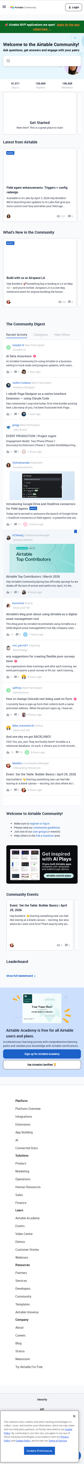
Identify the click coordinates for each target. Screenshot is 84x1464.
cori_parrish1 (20, 645)
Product (20, 1163)
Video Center (24, 1234)
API (42, 1409)
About (19, 1327)
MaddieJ (17, 763)
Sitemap (42, 1419)
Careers (20, 1335)
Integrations (23, 1116)
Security (42, 1399)
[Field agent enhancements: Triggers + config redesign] (40, 185)
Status (20, 1351)
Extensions (22, 1124)
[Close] (74, 1439)
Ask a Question (45, 835)
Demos (20, 1242)
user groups (40, 831)
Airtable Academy (27, 1218)
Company (21, 1320)
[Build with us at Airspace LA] (40, 272)
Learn (19, 1210)
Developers (22, 1288)
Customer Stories (27, 1249)
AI (16, 1140)
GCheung (17, 535)
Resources (22, 1265)
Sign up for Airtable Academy (42, 1054)
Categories (40, 335)
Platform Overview (28, 1109)
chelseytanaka (21, 462)
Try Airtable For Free (28, 1367)
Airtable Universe (26, 1312)
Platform (21, 1101)
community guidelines (46, 827)
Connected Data (26, 1148)
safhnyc (17, 688)
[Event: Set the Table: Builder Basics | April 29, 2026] (39, 925)
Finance (20, 1203)
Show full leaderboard (21, 976)
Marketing (22, 1171)
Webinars (21, 1257)
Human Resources (28, 1187)
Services (21, 1281)
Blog (18, 1343)
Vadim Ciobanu (21, 383)
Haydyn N (18, 345)
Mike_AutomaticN (23, 725)
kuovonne (18, 603)
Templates (22, 1304)
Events (20, 1226)
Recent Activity (16, 335)
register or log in (40, 823)
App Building (24, 1132)
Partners (21, 1273)
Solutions (21, 1155)
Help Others (62, 335)
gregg (15, 425)
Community (23, 1296)
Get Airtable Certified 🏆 (42, 1064)
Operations (22, 1179)
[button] (4, 8)
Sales (19, 1195)
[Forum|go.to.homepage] (23, 7)
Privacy (42, 1429)
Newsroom (22, 1359)
